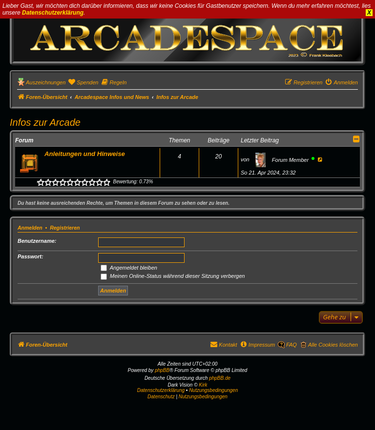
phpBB (162, 370)
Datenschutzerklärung (52, 12)
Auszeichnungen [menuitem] (45, 82)
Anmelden (30, 228)
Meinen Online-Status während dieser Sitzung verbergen (173, 276)
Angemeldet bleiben (129, 268)
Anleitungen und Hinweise (84, 153)
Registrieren (65, 228)
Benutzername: (37, 241)
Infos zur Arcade (45, 122)
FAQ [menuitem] (291, 345)
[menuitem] (83, 82)
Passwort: (30, 256)
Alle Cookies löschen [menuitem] (333, 345)
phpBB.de (219, 378)
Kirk (203, 385)
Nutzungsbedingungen (213, 390)
